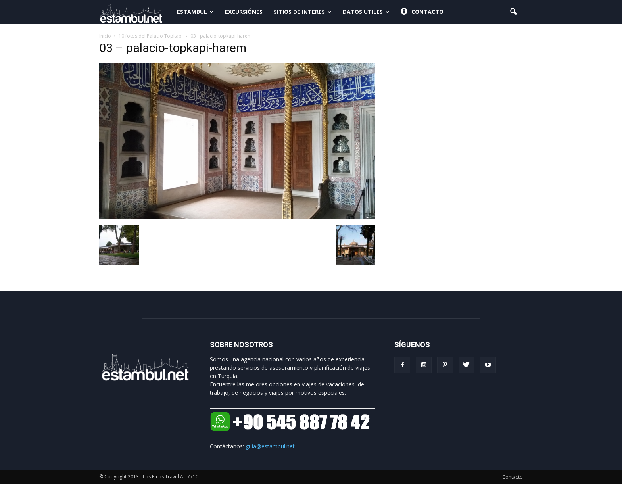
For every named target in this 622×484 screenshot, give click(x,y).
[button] (513, 11)
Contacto (422, 12)
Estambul (195, 11)
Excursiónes (244, 11)
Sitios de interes (302, 11)
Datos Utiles (366, 11)
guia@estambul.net (270, 446)
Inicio (105, 36)
